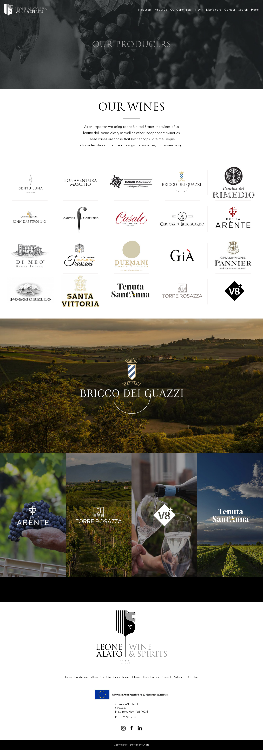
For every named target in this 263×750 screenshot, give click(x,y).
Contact (229, 9)
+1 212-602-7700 (126, 717)
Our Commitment (181, 9)
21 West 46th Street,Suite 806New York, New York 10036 (131, 708)
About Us (161, 9)
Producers (145, 9)
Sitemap (180, 677)
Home (255, 9)
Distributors (213, 9)
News (199, 9)
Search (243, 9)
